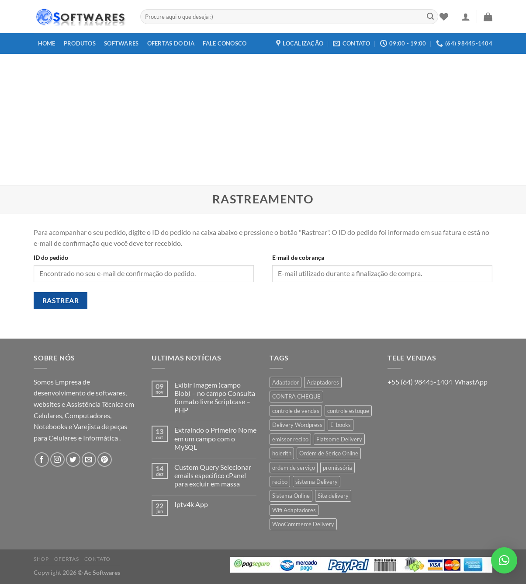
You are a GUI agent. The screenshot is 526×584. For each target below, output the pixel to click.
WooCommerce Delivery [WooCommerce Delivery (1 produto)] (303, 524)
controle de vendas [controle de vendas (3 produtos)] (295, 410)
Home (46, 43)
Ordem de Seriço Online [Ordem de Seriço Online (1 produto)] (328, 453)
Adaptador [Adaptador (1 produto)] (285, 382)
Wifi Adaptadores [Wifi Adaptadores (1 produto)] (294, 510)
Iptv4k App (191, 504)
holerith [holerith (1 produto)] (281, 453)
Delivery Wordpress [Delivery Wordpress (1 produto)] (297, 424)
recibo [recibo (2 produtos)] (279, 481)
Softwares (121, 43)
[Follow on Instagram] (57, 459)
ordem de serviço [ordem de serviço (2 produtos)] (293, 467)
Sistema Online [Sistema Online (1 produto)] (291, 495)
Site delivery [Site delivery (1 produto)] (333, 495)
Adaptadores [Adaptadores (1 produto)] (323, 382)
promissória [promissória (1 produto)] (337, 467)
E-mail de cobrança (298, 257)
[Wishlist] (443, 16)
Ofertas (66, 559)
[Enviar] (430, 16)
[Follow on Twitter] (73, 459)
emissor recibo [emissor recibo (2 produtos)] (290, 439)
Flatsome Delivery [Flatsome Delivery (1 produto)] (339, 439)
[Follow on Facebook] (42, 459)
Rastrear (60, 300)
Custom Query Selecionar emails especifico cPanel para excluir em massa (212, 475)
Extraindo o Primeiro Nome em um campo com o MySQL (215, 438)
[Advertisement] (263, 119)
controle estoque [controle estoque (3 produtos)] (348, 410)
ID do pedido (51, 257)
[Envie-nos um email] (89, 459)
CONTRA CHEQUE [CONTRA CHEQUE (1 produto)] (296, 396)
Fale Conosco (224, 43)
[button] (504, 560)
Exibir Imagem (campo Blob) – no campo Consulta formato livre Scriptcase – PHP (214, 397)
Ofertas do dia (171, 43)
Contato (97, 559)
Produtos (80, 43)
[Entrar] (465, 16)
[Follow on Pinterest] (104, 459)
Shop (41, 559)
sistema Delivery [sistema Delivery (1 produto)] (316, 481)
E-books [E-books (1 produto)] (340, 424)
